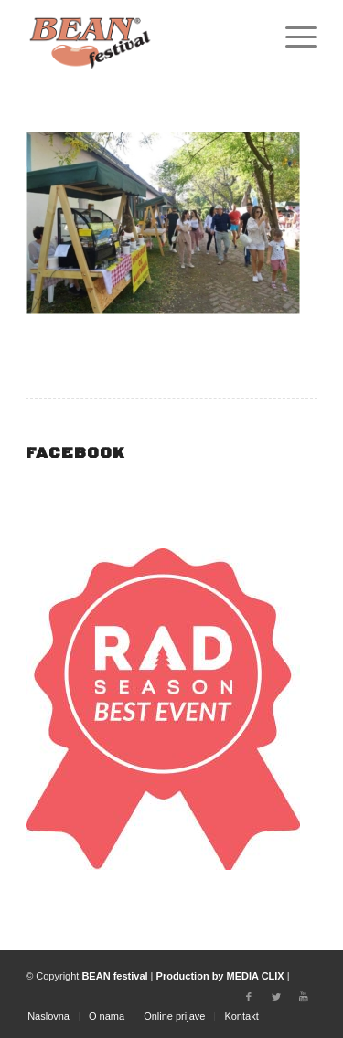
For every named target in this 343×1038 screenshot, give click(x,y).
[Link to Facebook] (249, 997)
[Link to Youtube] (303, 997)
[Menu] (292, 36)
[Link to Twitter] (276, 997)
